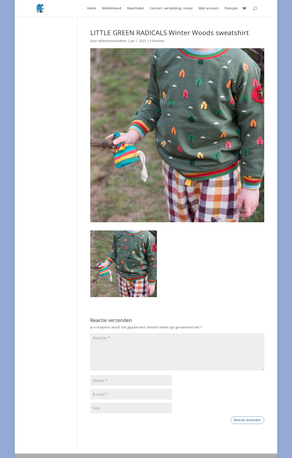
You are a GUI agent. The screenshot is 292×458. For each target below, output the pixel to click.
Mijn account (209, 8)
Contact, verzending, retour (171, 8)
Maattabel (135, 8)
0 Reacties (157, 41)
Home (91, 8)
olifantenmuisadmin (112, 41)
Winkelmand (111, 8)
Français (231, 8)
